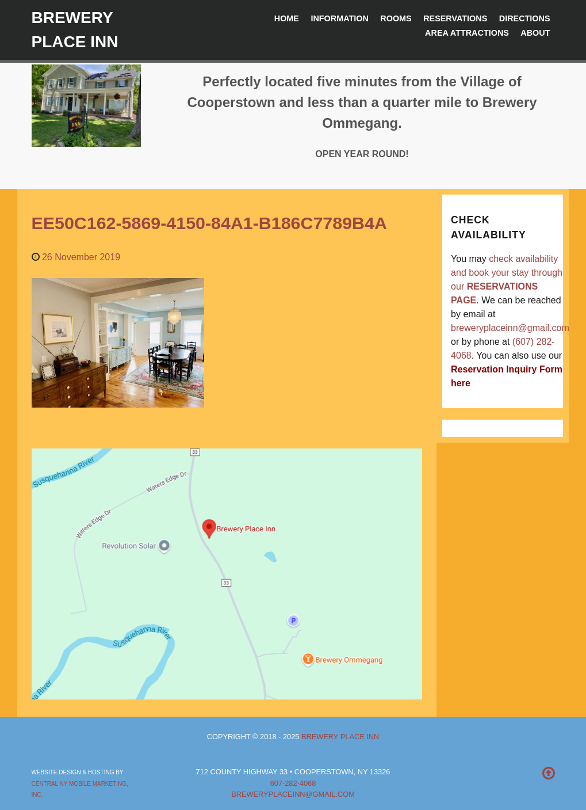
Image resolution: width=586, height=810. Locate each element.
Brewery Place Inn (340, 736)
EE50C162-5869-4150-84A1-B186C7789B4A (209, 223)
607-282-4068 (293, 783)
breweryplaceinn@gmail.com (510, 328)
